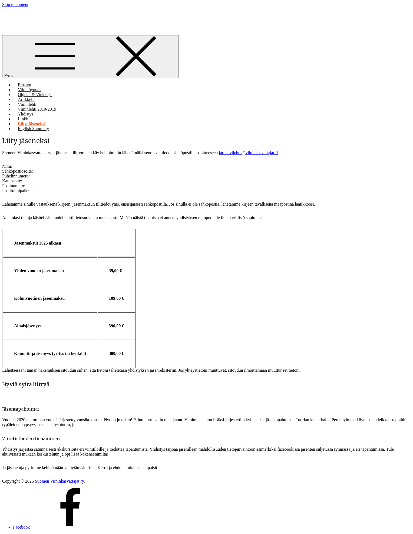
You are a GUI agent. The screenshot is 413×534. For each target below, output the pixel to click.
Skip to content (15, 4)
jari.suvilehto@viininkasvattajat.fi (248, 152)
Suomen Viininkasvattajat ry (59, 481)
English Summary (33, 128)
